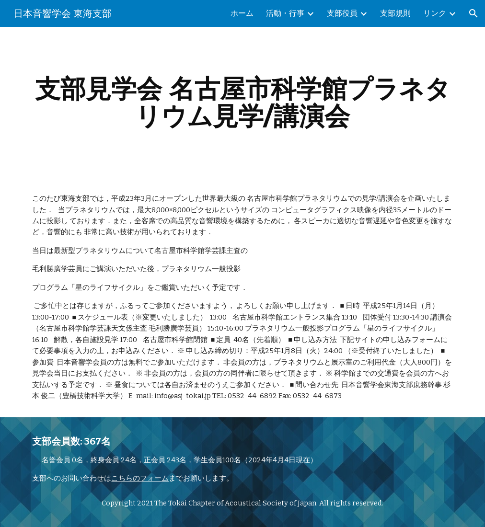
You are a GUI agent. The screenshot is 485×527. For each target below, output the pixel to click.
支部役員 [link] (342, 13)
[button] (473, 13)
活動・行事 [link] (285, 13)
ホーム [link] (242, 13)
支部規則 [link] (395, 13)
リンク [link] (434, 13)
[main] (242, 102)
